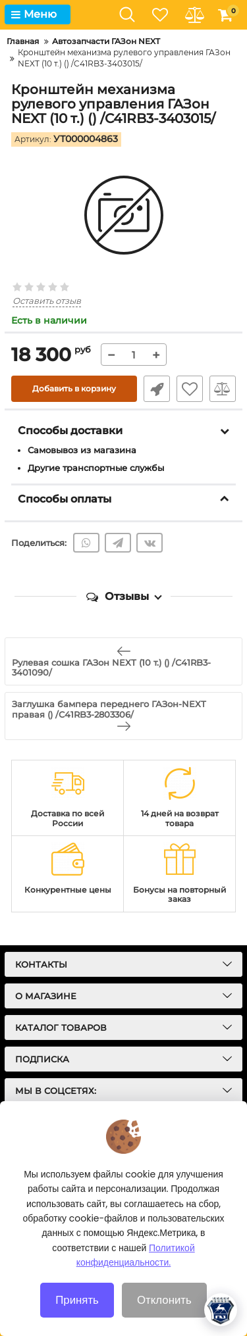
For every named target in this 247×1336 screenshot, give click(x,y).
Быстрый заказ (157, 389)
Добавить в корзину (74, 388)
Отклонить (164, 1300)
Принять (77, 1300)
